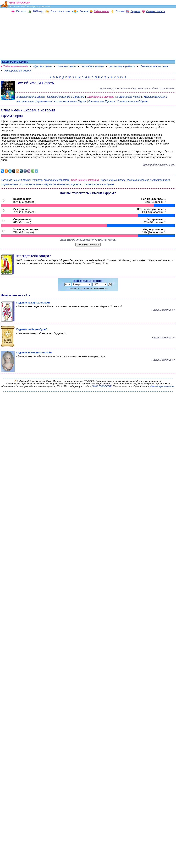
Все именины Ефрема (102, 101)
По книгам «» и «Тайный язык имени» (136, 88)
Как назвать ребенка (122, 66)
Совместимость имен (154, 66)
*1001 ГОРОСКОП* (102, 386)
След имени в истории (100, 96)
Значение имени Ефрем (30, 96)
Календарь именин (93, 66)
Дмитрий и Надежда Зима (159, 164)
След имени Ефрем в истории (28, 110)
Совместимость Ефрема (132, 101)
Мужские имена (42, 66)
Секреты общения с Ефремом (66, 96)
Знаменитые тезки (128, 96)
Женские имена (67, 66)
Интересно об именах (17, 70)
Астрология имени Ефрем (70, 101)
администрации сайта (162, 386)
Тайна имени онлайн (15, 66)
